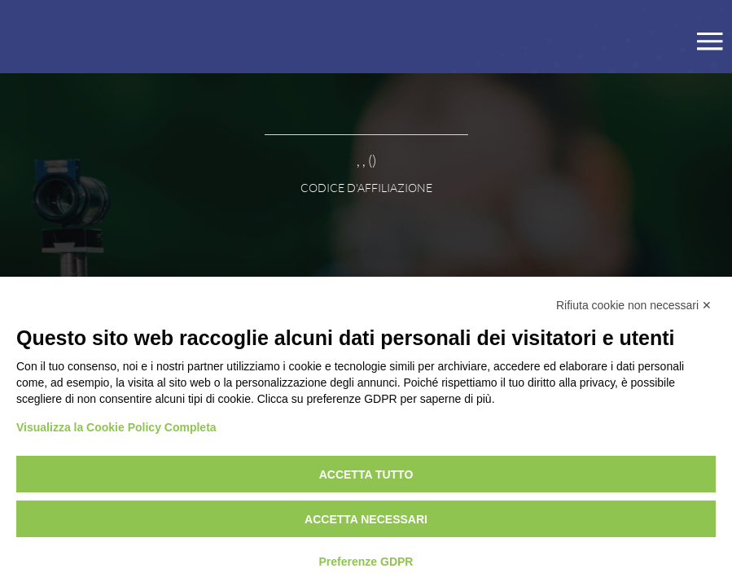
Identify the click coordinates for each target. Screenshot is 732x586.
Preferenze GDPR (366, 561)
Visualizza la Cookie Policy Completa (116, 427)
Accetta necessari (366, 519)
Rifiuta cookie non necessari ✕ (634, 305)
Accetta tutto (366, 474)
